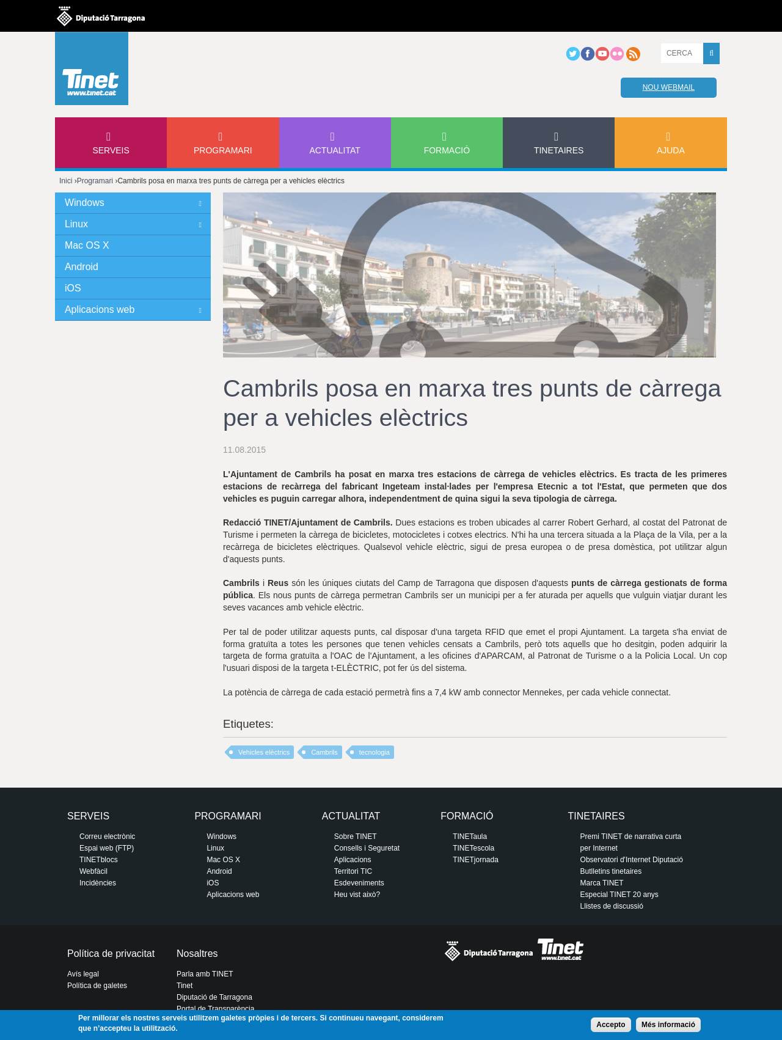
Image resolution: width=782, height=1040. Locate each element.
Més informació (668, 1024)
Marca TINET (602, 883)
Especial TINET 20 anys (619, 894)
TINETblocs (98, 859)
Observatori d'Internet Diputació (631, 859)
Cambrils (324, 752)
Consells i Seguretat (367, 848)
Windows (84, 202)
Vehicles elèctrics (264, 752)
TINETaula (470, 836)
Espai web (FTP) (106, 848)
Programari (223, 150)
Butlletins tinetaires (611, 871)
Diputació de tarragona (101, 16)
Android (81, 267)
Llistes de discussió (611, 906)
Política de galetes (97, 985)
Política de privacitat (111, 953)
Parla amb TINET (205, 974)
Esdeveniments (359, 883)
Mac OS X (87, 245)
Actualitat (334, 150)
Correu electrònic (107, 836)
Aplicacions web (99, 309)
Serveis (110, 150)
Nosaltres (197, 953)
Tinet (184, 985)
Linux (76, 224)
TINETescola (473, 848)
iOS (73, 288)
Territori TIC (353, 871)
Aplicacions (352, 859)
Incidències (97, 883)
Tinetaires (558, 150)
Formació (447, 150)
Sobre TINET (355, 836)
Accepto (610, 1024)
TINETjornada (476, 859)
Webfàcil (93, 871)
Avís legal (83, 974)
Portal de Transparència (215, 1009)
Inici (65, 181)
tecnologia (374, 752)
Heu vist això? (357, 894)
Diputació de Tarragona (214, 997)
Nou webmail (669, 87)
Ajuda (671, 150)
